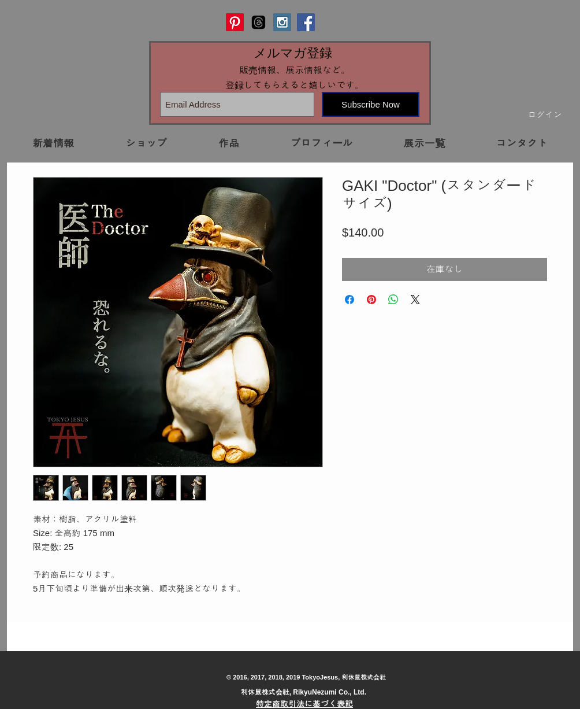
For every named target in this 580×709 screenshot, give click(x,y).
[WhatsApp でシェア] (393, 300)
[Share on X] (415, 300)
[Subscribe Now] (370, 104)
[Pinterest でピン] (371, 300)
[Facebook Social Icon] (306, 22)
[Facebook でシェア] (349, 300)
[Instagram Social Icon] (282, 22)
